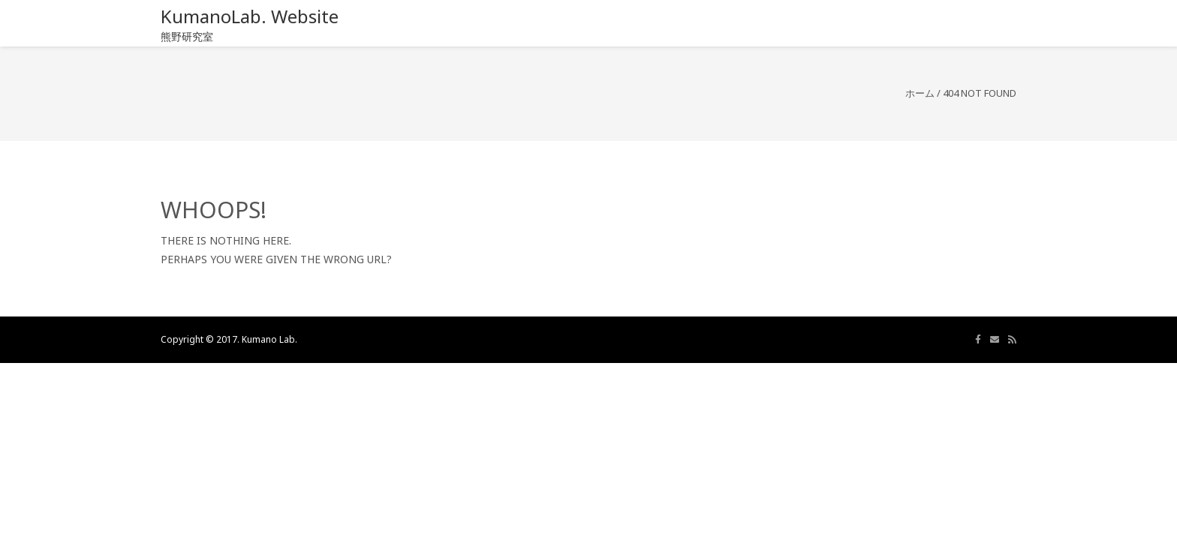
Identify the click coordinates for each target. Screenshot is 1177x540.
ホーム (920, 93)
